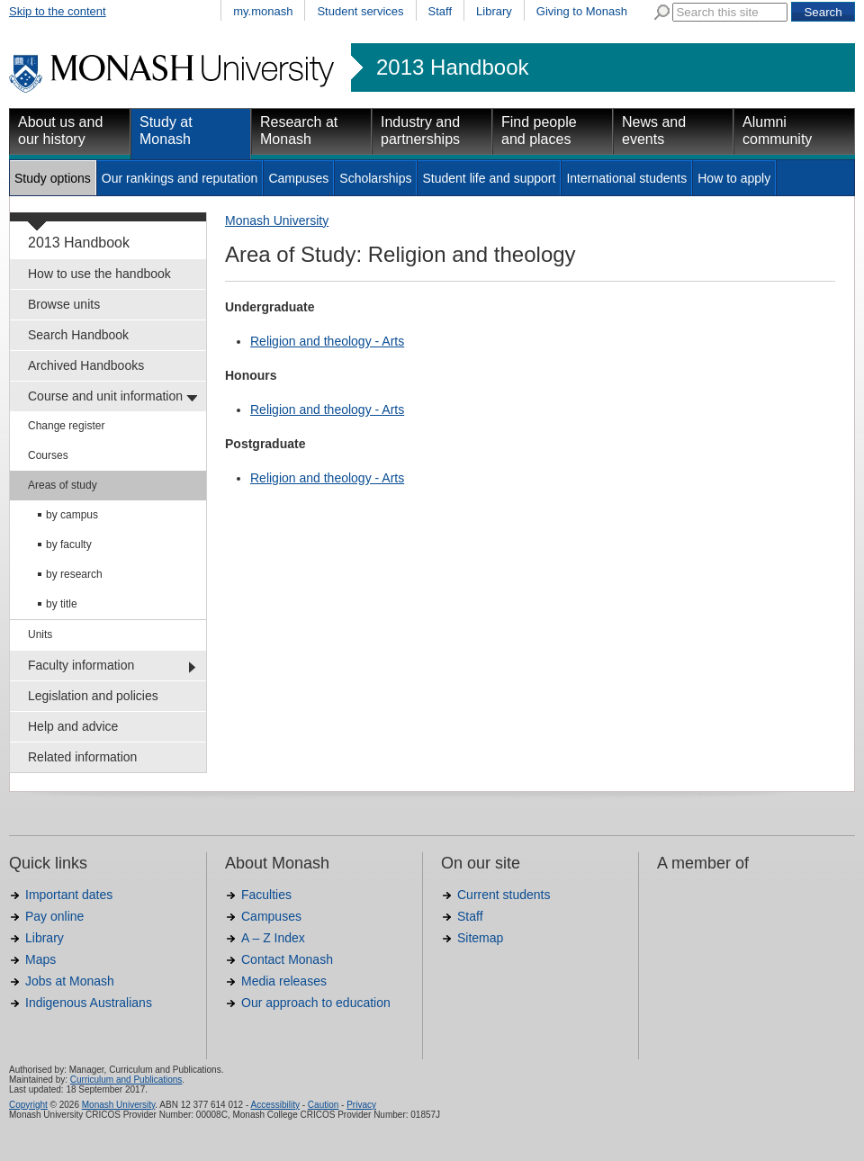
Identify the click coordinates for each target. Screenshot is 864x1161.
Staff (440, 11)
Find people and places (539, 130)
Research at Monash (299, 130)
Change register (66, 425)
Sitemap (480, 938)
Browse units (64, 304)
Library (494, 11)
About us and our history (60, 130)
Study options (52, 178)
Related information (82, 757)
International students (626, 178)
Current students (504, 894)
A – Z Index (273, 938)
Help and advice (73, 726)
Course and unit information (105, 396)
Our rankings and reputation (180, 178)
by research (74, 574)
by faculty (69, 544)
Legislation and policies (93, 695)
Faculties (266, 894)
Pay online (54, 916)
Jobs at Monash (69, 981)
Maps (40, 959)
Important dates (68, 894)
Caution (323, 1105)
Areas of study (62, 485)
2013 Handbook (452, 67)
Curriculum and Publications (126, 1079)
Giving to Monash (581, 11)
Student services (360, 11)
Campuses (298, 178)
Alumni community (777, 130)
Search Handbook (78, 335)
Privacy (361, 1105)
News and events (654, 130)
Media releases (284, 981)
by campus (72, 514)
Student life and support (488, 178)
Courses (48, 455)
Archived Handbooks (86, 365)
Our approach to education (316, 1002)
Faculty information (81, 665)
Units (40, 634)
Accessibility (274, 1105)
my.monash (262, 11)
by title (61, 604)
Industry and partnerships (420, 130)
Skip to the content (57, 11)
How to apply (734, 178)
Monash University (276, 220)
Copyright (28, 1105)
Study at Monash (166, 130)
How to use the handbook (99, 273)
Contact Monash (287, 959)
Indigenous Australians (88, 1002)
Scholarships (375, 178)
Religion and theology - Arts (327, 341)
